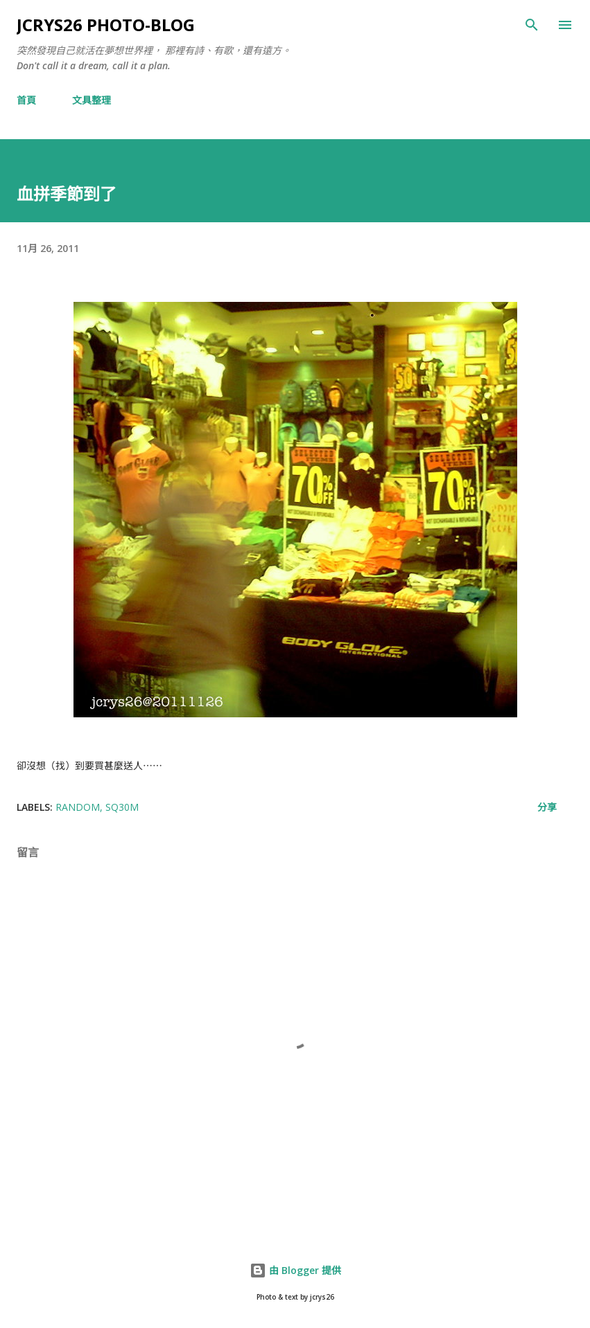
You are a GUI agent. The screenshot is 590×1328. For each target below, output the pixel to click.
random (77, 807)
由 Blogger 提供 (295, 1270)
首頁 (26, 100)
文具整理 (91, 100)
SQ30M (122, 807)
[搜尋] (531, 25)
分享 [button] (547, 807)
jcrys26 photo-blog (106, 24)
